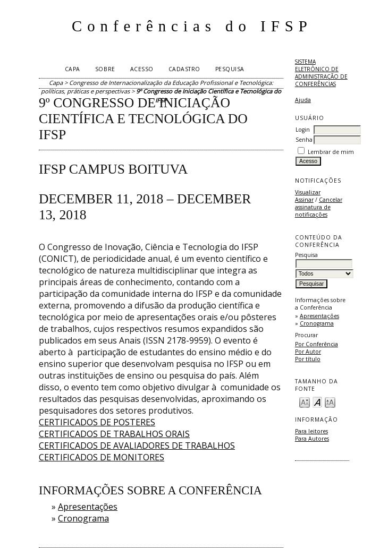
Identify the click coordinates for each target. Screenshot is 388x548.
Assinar (304, 199)
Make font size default (317, 402)
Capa (72, 69)
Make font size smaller (304, 402)
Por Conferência (316, 344)
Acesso (142, 69)
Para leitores (311, 431)
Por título (307, 359)
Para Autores (312, 438)
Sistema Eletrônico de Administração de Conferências (321, 73)
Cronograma (317, 323)
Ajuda (303, 100)
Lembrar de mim (331, 152)
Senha (304, 139)
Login (303, 129)
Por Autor (308, 351)
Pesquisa (229, 69)
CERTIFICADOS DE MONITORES (101, 457)
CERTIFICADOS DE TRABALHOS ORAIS (114, 434)
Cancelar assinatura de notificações (318, 207)
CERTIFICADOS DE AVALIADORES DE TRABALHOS (137, 445)
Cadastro (184, 69)
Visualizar (307, 192)
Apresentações (319, 316)
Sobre (105, 69)
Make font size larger (330, 402)
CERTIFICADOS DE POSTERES (97, 422)
